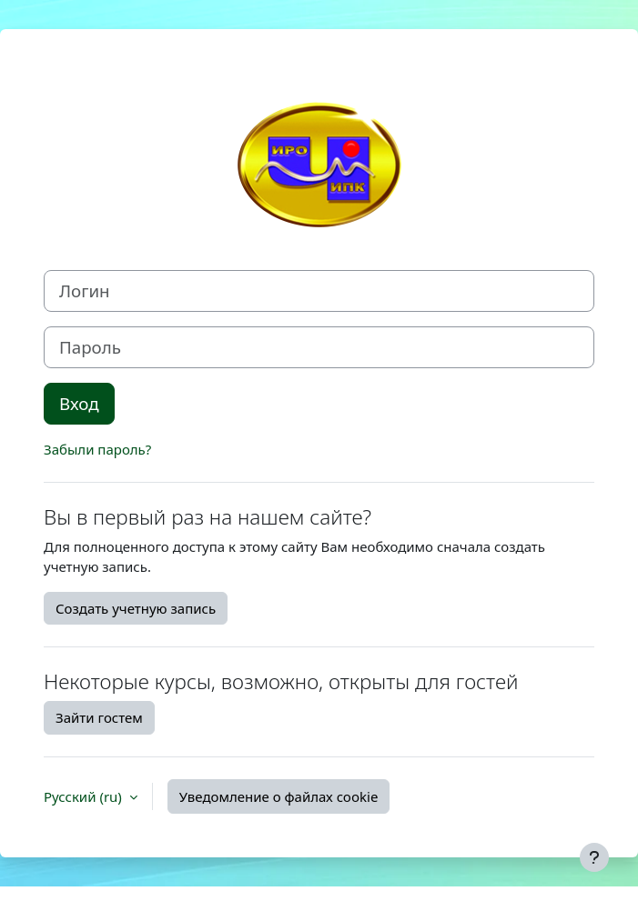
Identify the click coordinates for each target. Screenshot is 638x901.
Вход (79, 403)
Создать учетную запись (136, 608)
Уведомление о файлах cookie (279, 796)
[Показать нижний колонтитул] (594, 857)
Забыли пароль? (97, 449)
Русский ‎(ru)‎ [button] (85, 796)
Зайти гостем (99, 717)
